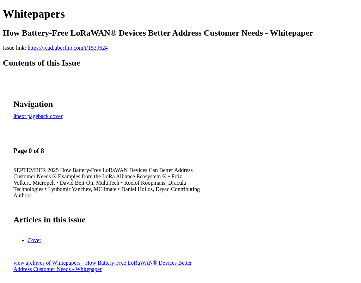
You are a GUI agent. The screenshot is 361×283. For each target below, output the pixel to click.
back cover (50, 116)
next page (27, 116)
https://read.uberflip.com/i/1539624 (67, 48)
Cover (34, 240)
